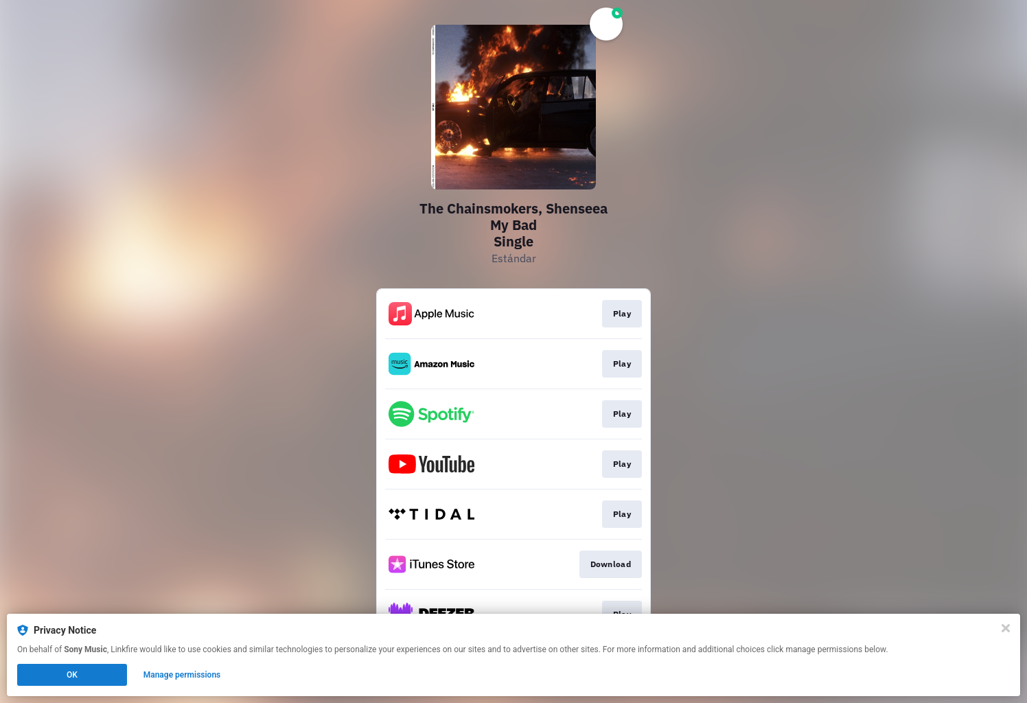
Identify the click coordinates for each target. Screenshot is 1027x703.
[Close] (1006, 628)
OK (72, 675)
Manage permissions (182, 675)
